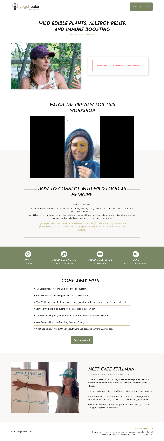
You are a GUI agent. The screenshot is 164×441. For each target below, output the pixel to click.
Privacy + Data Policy (143, 429)
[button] (82, 147)
